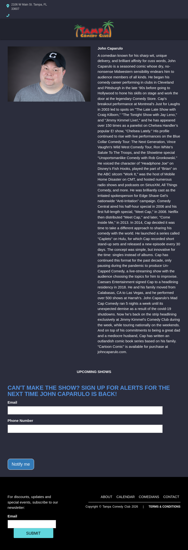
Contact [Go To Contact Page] (171, 497)
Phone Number (20, 420)
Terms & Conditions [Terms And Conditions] (165, 506)
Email (12, 402)
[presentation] (44, 445)
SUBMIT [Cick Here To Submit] (33, 533)
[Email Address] (32, 524)
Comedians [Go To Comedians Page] (149, 497)
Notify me (21, 464)
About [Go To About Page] (106, 497)
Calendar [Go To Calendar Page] (125, 497)
